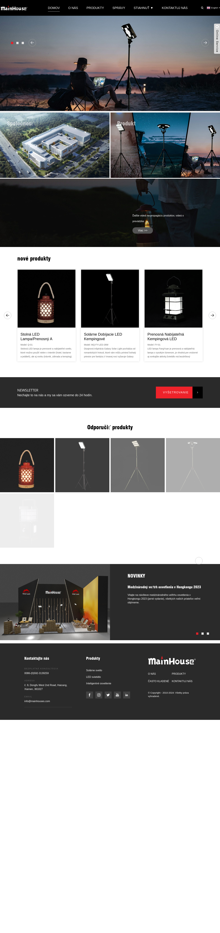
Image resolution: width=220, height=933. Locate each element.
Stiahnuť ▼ (143, 8)
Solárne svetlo (94, 670)
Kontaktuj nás (175, 8)
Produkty (95, 8)
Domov (54, 8)
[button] (12, 43)
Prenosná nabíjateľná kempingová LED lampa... (165, 336)
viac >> (143, 230)
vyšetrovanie (176, 392)
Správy (118, 8)
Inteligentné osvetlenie (98, 683)
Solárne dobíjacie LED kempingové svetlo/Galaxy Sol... (103, 336)
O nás (73, 8)
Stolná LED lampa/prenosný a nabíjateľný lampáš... (38, 336)
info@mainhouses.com (37, 701)
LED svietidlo (93, 677)
